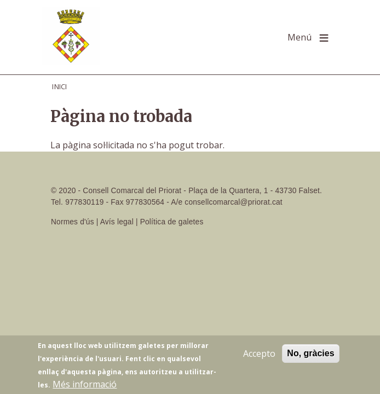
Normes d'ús (72, 222)
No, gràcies (310, 355)
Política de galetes (172, 222)
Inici (59, 86)
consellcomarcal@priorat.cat (233, 202)
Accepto (259, 355)
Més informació (85, 386)
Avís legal (117, 222)
